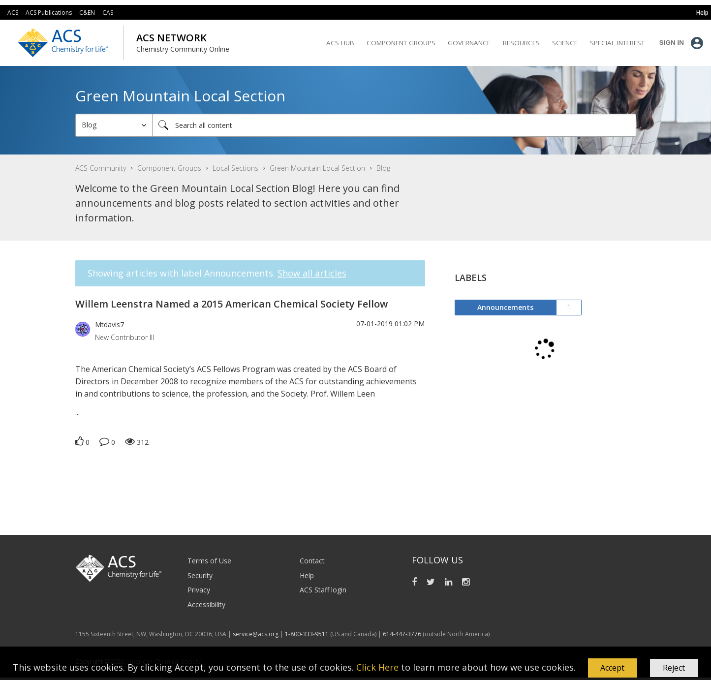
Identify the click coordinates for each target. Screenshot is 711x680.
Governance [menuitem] (469, 42)
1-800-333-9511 (307, 634)
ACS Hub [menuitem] (340, 42)
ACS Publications (49, 12)
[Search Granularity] (114, 125)
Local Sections (235, 168)
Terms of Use (209, 560)
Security (200, 575)
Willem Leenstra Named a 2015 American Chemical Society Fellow (231, 303)
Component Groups (169, 168)
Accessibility (206, 604)
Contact (312, 560)
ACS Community (100, 168)
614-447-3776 (403, 634)
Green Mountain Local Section (317, 168)
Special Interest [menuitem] (617, 42)
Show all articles (312, 273)
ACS (12, 12)
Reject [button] (674, 667)
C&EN (87, 12)
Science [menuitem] (565, 42)
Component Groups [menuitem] (401, 42)
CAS (107, 12)
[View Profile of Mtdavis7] (109, 324)
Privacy (198, 589)
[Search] (394, 125)
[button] (612, 668)
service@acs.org (255, 634)
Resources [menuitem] (521, 42)
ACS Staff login (323, 589)
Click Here (377, 667)
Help (307, 575)
